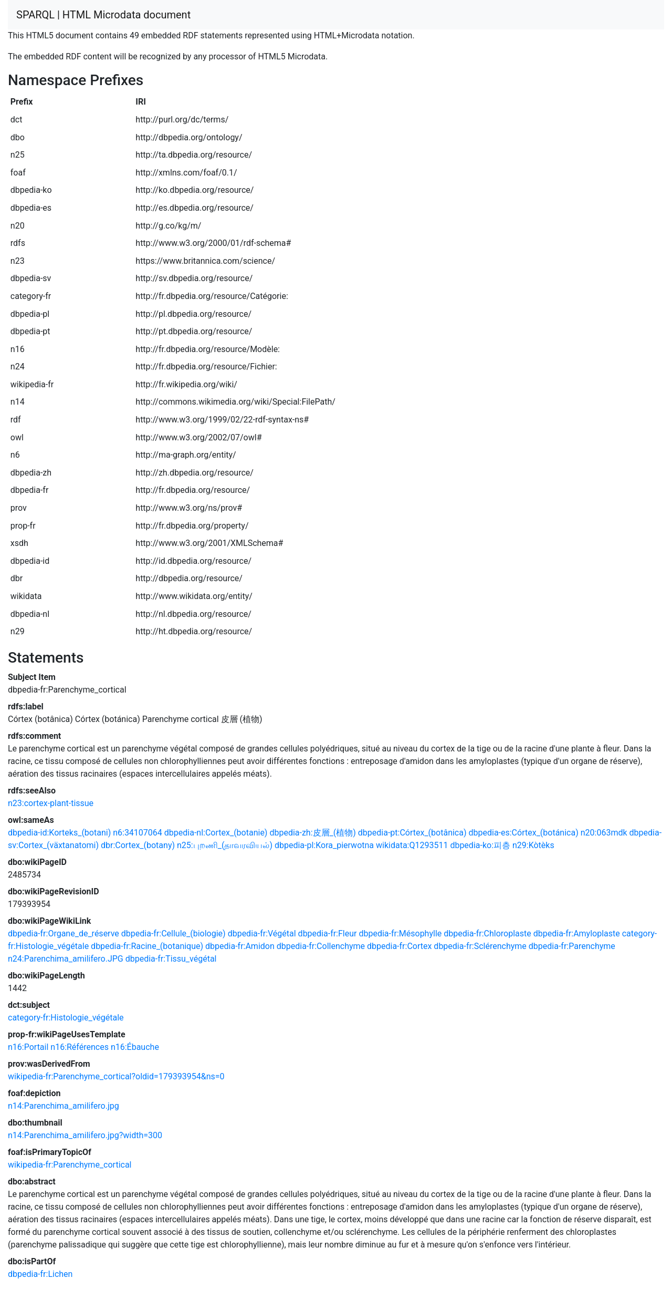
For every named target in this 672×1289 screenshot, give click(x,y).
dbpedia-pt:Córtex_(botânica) (412, 833)
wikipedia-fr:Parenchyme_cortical (69, 1165)
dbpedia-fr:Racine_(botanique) (147, 946)
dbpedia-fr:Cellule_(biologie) (173, 934)
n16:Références (79, 1047)
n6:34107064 (137, 833)
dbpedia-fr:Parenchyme (572, 946)
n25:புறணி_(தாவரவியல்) (224, 845)
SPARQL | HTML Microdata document (103, 14)
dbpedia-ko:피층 (480, 845)
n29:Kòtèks (533, 845)
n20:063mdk (604, 833)
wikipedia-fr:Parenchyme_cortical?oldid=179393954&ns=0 (116, 1076)
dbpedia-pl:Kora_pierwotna (324, 845)
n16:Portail (28, 1047)
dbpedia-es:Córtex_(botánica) (523, 833)
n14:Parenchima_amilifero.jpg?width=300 (85, 1135)
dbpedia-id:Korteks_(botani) (59, 833)
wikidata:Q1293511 (412, 845)
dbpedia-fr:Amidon (240, 946)
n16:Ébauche (135, 1047)
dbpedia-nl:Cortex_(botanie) (216, 833)
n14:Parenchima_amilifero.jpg (63, 1106)
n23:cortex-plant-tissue (50, 803)
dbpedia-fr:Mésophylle (400, 934)
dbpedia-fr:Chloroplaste (487, 934)
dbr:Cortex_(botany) (138, 845)
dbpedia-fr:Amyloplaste (576, 934)
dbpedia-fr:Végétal (262, 934)
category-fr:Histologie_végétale (66, 1018)
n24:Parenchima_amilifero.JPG (65, 959)
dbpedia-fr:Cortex (399, 946)
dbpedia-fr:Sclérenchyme (480, 946)
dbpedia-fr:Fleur (327, 934)
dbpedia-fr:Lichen (40, 1274)
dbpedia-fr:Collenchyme (321, 946)
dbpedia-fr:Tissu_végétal (171, 959)
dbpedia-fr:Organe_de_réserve (63, 934)
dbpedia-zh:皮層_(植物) (312, 833)
